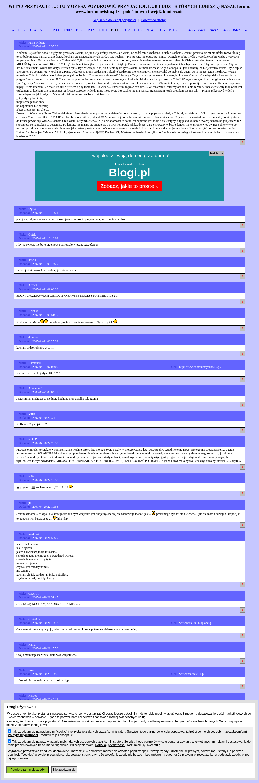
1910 (103, 30)
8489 (237, 30)
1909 (91, 30)
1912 (126, 30)
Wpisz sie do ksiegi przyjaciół (114, 20)
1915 (161, 30)
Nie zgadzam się (64, 769)
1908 (79, 30)
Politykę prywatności (23, 735)
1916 (172, 30)
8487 (214, 30)
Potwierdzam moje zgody (28, 769)
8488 (226, 30)
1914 (149, 30)
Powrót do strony (153, 20)
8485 (191, 30)
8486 (202, 30)
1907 (68, 30)
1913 (138, 30)
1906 (56, 30)
